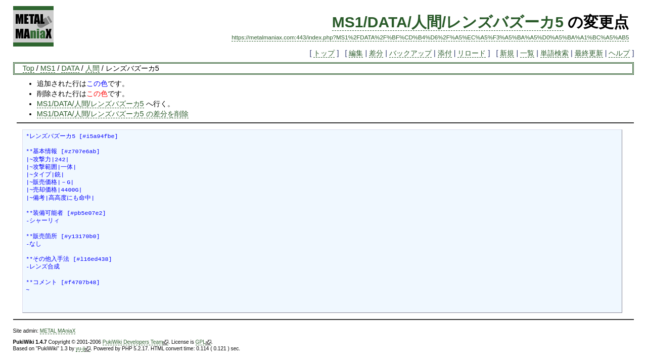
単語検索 (554, 53)
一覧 (527, 53)
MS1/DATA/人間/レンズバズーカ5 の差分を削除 (113, 114)
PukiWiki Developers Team (136, 342)
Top (28, 68)
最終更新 (589, 53)
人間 (92, 68)
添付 (445, 53)
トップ (324, 53)
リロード (471, 53)
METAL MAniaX (58, 331)
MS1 (48, 68)
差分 (376, 53)
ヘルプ (619, 53)
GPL (203, 342)
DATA (70, 68)
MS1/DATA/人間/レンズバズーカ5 (448, 22)
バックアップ (410, 53)
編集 (356, 53)
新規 (507, 53)
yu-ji (83, 349)
